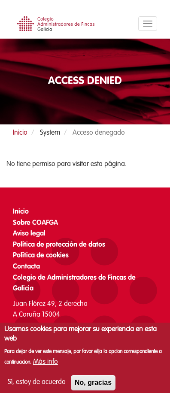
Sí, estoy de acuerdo (37, 386)
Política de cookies (41, 255)
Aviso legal (29, 233)
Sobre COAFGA (35, 223)
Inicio (20, 133)
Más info (45, 366)
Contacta (26, 266)
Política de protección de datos (59, 245)
